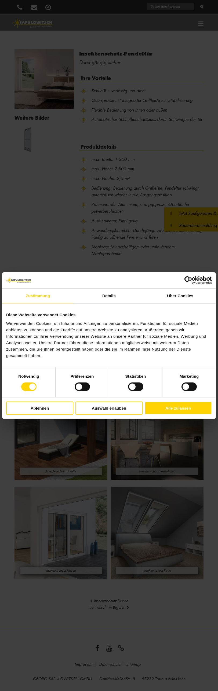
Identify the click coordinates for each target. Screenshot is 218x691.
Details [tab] (109, 295)
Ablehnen (40, 408)
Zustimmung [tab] (38, 295)
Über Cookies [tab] (180, 295)
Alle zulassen (178, 408)
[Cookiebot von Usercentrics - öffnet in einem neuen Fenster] (188, 280)
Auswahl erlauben (109, 408)
